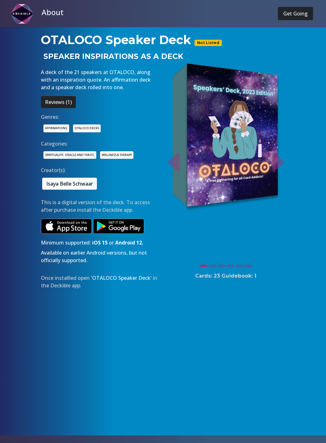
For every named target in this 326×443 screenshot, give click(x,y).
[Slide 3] (221, 264)
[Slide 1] (203, 264)
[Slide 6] (248, 264)
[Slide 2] (212, 264)
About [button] (53, 12)
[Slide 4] (230, 264)
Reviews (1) (58, 102)
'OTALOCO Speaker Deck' (121, 277)
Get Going (295, 13)
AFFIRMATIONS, (56, 128)
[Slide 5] (239, 264)
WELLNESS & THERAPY (117, 155)
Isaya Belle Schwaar (69, 183)
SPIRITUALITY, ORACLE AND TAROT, (70, 155)
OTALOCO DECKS (87, 128)
